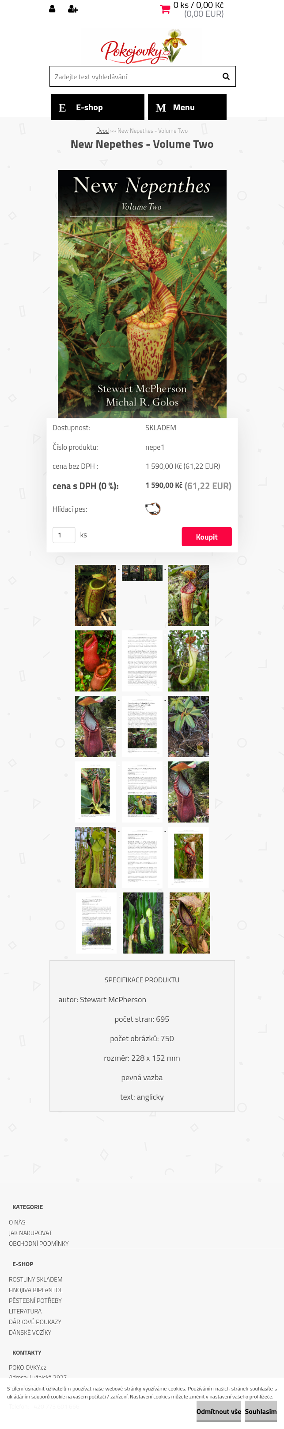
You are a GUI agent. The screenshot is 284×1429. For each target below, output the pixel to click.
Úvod (102, 130)
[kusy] (64, 535)
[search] (226, 76)
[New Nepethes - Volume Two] (142, 173)
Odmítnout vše (219, 1411)
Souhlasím (261, 1411)
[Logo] (141, 46)
